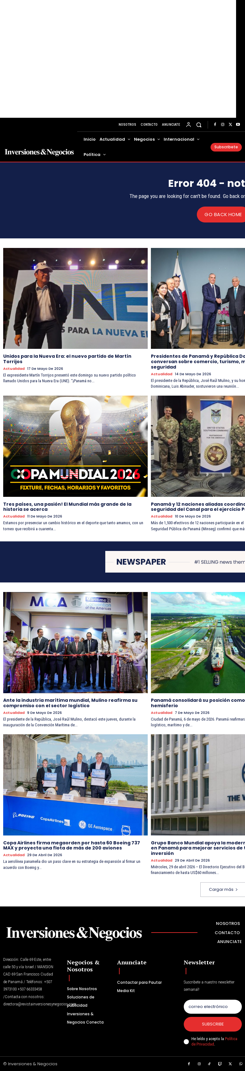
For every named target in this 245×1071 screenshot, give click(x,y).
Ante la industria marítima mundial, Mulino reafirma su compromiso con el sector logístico (70, 703)
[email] (213, 1007)
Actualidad (14, 368)
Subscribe (213, 1024)
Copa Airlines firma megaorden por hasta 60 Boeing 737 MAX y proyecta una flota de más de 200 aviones (71, 845)
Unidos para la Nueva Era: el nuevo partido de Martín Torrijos (67, 359)
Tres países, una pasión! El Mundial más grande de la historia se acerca (67, 506)
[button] (199, 124)
